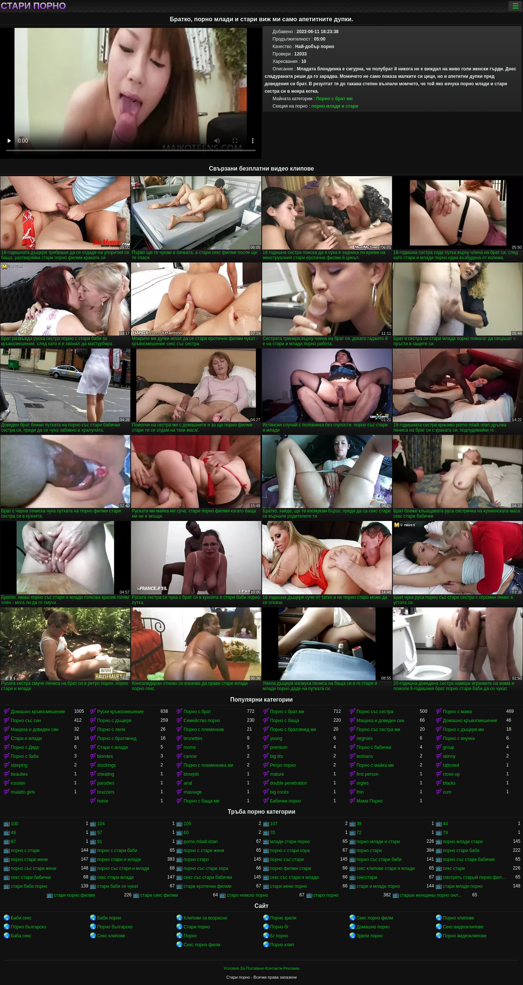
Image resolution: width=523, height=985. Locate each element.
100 (14, 823)
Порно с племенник (204, 729)
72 (359, 832)
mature (277, 774)
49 (13, 832)
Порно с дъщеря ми (463, 729)
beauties (19, 774)
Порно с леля (111, 729)
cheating (105, 774)
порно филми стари (290, 868)
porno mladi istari (200, 841)
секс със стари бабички (208, 877)
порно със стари (287, 859)
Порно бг (279, 927)
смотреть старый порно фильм (474, 877)
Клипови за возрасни (205, 918)
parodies (105, 783)
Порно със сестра (375, 711)
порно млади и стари (334, 106)
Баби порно (109, 918)
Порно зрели (283, 918)
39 (359, 823)
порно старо (196, 859)
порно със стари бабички (469, 859)
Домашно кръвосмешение (38, 711)
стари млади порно (463, 886)
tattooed (451, 765)
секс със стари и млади (294, 877)
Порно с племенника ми (208, 765)
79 (445, 832)
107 (274, 823)
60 (186, 832)
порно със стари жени (33, 868)
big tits (276, 756)
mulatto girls (23, 792)
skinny (449, 756)
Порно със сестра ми (378, 729)
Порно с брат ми (334, 98)
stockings (106, 765)
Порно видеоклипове (465, 935)
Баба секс (21, 935)
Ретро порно (283, 765)
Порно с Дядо (25, 747)
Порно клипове (458, 918)
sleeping (19, 765)
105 (187, 823)
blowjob (191, 774)
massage (193, 792)
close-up (451, 774)
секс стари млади (115, 877)
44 (445, 823)
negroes (365, 738)
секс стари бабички (31, 877)
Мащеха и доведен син (380, 720)
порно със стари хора (206, 868)
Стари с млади (112, 747)
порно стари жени (29, 859)
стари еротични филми (207, 886)
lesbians (365, 756)
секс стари (454, 868)
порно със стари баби (379, 859)
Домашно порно (373, 927)
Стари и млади (26, 738)
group (449, 747)
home (102, 801)
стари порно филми (74, 895)
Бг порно (279, 935)
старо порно (326, 895)
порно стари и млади (119, 859)
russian (18, 783)
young (276, 738)
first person (368, 774)
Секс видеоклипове (463, 927)
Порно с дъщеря (114, 720)
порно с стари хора (290, 850)
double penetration (288, 783)
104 (101, 823)
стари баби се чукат (117, 886)
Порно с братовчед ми (293, 729)
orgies (363, 783)
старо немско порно (247, 895)
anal (188, 783)
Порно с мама (457, 711)
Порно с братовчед (116, 738)
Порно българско (28, 927)
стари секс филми (159, 895)
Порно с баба (24, 756)
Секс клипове (111, 935)
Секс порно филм (375, 918)
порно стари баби (461, 850)
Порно (190, 935)
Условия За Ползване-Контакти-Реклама (262, 968)
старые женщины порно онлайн (431, 895)
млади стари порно (290, 841)
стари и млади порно (378, 886)
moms (190, 747)
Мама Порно (370, 801)
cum (447, 792)
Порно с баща (284, 720)
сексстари (367, 877)
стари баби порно (29, 886)
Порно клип (282, 944)
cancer (190, 756)
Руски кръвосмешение (120, 711)
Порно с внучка (459, 738)
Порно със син (26, 720)
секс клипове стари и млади (386, 868)
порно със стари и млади (123, 868)
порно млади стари (463, 841)
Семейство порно (202, 720)
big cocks (279, 792)
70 (272, 832)
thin (360, 792)
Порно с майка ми (375, 765)
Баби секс (21, 918)
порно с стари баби (117, 850)
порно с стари (25, 850)
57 (99, 832)
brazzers (105, 792)
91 (99, 841)
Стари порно (33, 6)
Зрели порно (370, 935)
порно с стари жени (204, 850)
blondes (105, 756)
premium (279, 747)
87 (13, 841)
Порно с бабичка (374, 747)
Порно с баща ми (201, 801)
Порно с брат (197, 711)
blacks (449, 783)
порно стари (369, 850)
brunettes (193, 738)
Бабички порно (285, 801)
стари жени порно (288, 886)
